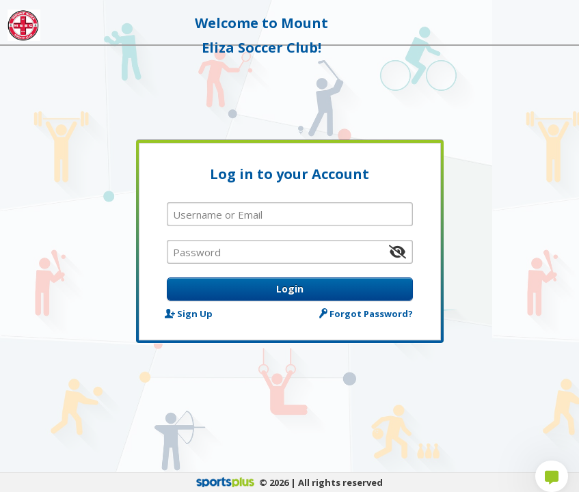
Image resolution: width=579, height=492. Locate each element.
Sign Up (190, 313)
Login (290, 288)
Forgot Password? (366, 313)
